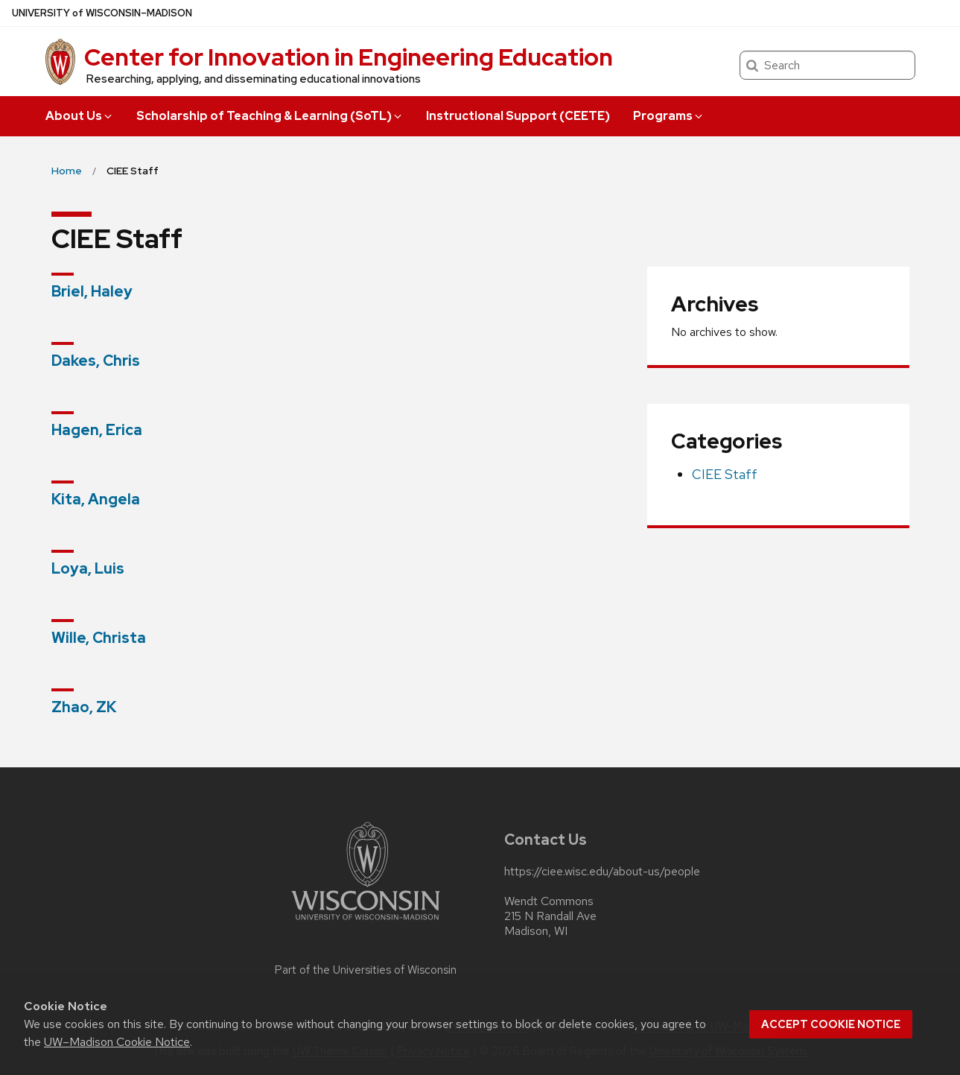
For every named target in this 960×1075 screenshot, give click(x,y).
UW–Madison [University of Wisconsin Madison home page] (102, 13)
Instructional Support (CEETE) (518, 116)
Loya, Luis (87, 568)
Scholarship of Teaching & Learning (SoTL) (270, 116)
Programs (669, 116)
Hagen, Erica (96, 430)
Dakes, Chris (95, 360)
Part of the (366, 970)
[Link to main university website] (365, 922)
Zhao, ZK (83, 707)
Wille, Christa (98, 637)
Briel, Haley (92, 291)
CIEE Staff (724, 474)
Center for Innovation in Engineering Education (348, 57)
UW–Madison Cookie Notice (117, 1042)
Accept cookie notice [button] (830, 1024)
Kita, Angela (95, 499)
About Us (79, 116)
